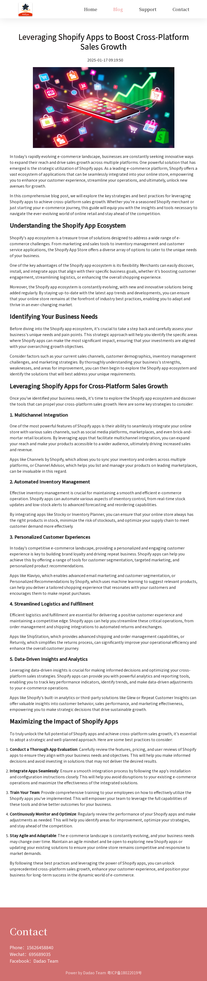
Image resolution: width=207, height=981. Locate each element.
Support (147, 9)
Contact (180, 9)
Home (90, 9)
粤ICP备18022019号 (124, 972)
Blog (118, 9)
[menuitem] (90, 9)
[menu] (115, 9)
